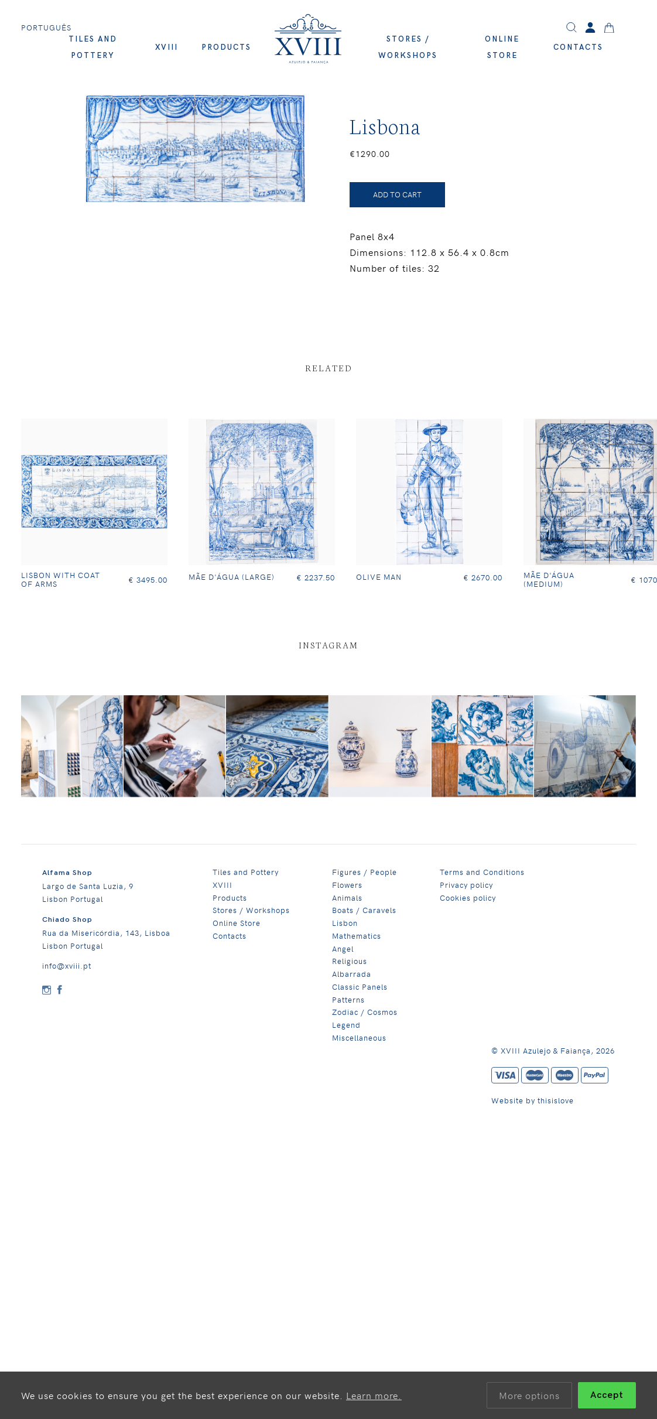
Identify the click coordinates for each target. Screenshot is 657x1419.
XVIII (166, 47)
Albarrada (351, 974)
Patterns (348, 999)
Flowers (347, 885)
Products (226, 47)
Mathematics (356, 936)
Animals (347, 897)
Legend (346, 1025)
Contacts (578, 47)
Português (46, 27)
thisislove (556, 1100)
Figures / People (364, 872)
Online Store (237, 923)
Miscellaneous (359, 1037)
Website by (514, 1100)
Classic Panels (360, 986)
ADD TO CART (397, 194)
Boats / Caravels (364, 910)
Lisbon (345, 923)
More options (529, 1395)
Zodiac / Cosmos (365, 1012)
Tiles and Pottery (246, 872)
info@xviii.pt (66, 965)
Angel (343, 948)
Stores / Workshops (251, 910)
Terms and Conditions (482, 872)
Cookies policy (468, 897)
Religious (349, 961)
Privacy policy (466, 885)
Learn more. (374, 1395)
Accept (607, 1395)
